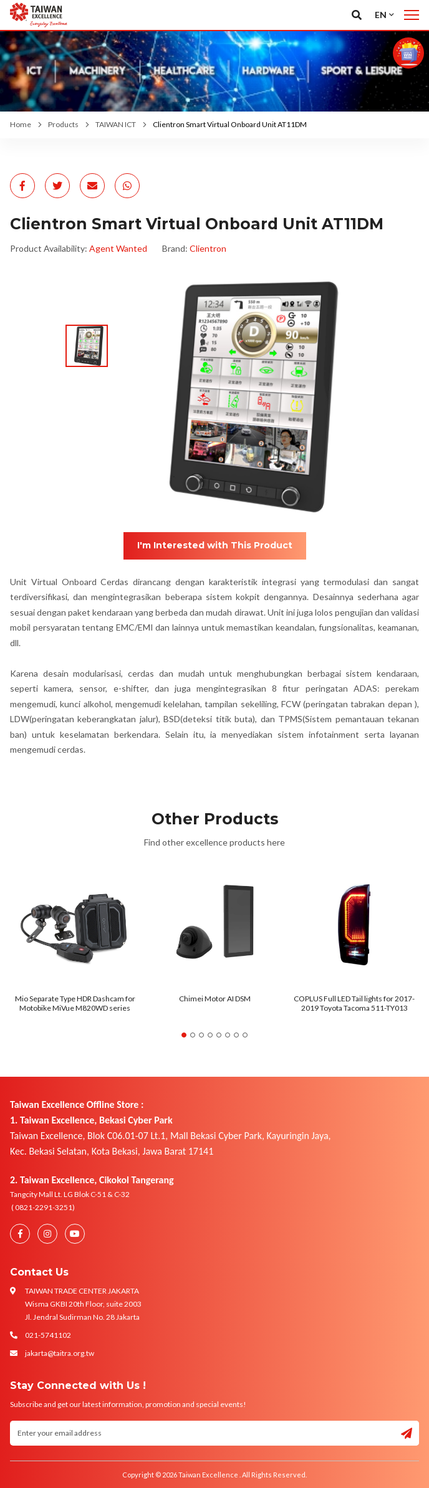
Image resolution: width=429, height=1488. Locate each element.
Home (20, 124)
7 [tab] (236, 1035)
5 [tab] (218, 1035)
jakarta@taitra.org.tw (59, 1353)
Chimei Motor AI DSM (215, 998)
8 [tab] (245, 1035)
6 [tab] (227, 1035)
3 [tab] (201, 1035)
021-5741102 (48, 1335)
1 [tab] (183, 1035)
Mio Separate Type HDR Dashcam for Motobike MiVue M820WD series (75, 1003)
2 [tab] (192, 1035)
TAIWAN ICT (115, 124)
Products (63, 124)
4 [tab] (210, 1035)
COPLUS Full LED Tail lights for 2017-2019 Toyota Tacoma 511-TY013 (354, 1003)
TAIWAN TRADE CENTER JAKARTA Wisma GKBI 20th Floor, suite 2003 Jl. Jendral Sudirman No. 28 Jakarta (83, 1304)
